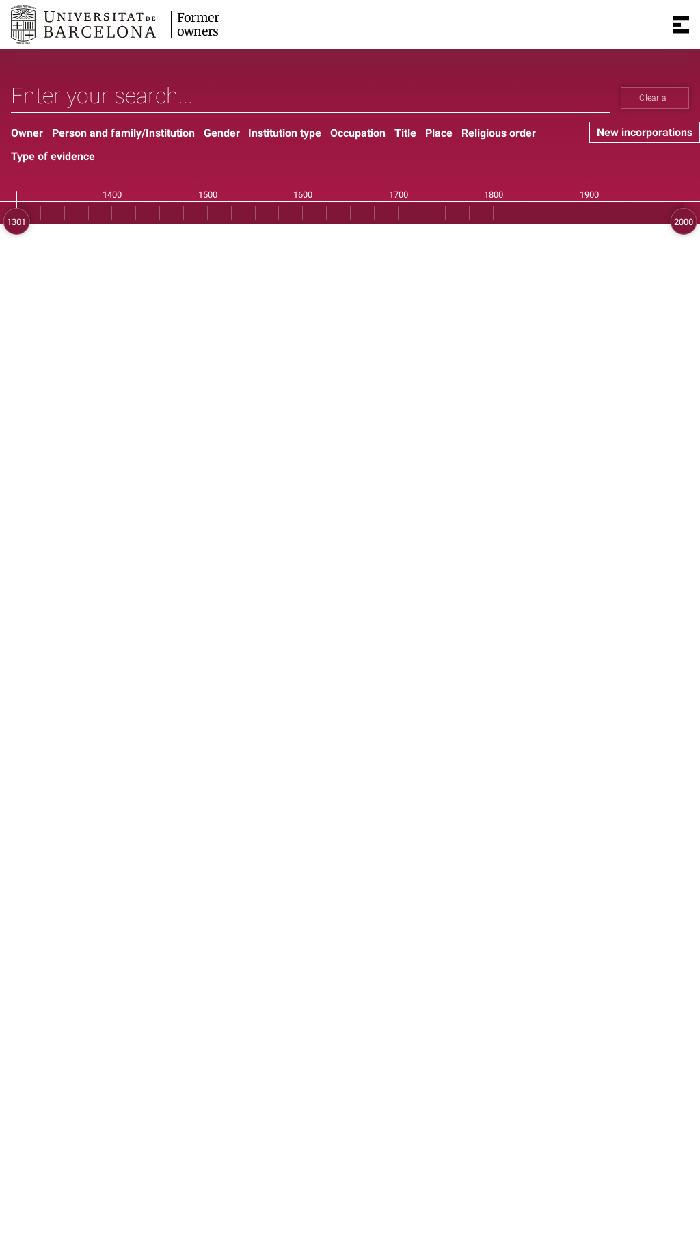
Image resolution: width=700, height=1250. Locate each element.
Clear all (654, 98)
